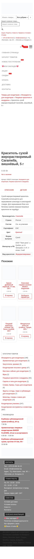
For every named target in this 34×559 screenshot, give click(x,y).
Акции (3, 33)
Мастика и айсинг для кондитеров (15, 383)
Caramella (19, 228)
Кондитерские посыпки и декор (14, 380)
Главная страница (10, 53)
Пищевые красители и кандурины (19, 194)
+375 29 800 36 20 (7, 38)
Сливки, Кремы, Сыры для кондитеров (17, 397)
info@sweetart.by (21, 38)
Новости (14, 33)
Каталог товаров (9, 57)
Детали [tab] (23, 202)
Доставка (6, 85)
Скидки (7, 74)
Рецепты (9, 33)
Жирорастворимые (23, 267)
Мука (5, 387)
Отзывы (3, 35)
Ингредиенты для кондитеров (12, 370)
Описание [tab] (9, 202)
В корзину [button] (9, 308)
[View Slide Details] (17, 464)
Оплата (5, 80)
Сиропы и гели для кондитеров (14, 394)
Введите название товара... (9, 21)
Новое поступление (13, 61)
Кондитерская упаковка (10, 416)
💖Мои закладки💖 (10, 66)
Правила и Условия (24, 33)
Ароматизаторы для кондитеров (15, 373)
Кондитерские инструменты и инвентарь (16, 419)
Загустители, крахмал (11, 376)
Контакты (6, 89)
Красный (19, 245)
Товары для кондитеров (10, 95)
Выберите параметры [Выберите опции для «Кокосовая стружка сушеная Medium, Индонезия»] (25, 308)
